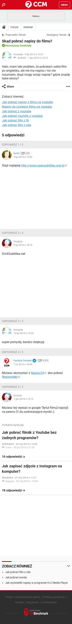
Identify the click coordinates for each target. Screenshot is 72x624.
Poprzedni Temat (16, 34)
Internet (28, 27)
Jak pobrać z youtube (16, 111)
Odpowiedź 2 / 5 (12, 232)
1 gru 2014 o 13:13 (38, 57)
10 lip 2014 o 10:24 (23, 333)
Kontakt (19, 602)
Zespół (9, 597)
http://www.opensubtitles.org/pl (42, 165)
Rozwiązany (12, 45)
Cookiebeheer (49, 602)
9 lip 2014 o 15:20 (22, 156)
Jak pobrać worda (16, 577)
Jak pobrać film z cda (18, 572)
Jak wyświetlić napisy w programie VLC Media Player (36, 582)
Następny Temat (56, 34)
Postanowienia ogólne (28, 597)
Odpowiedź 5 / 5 (12, 386)
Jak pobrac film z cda (16, 125)
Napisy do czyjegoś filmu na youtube (27, 106)
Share (10, 86)
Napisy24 (37, 373)
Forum (14, 27)
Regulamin (32, 602)
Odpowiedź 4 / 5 (12, 352)
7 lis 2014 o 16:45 (22, 364)
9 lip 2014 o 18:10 (22, 245)
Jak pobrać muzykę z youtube (22, 116)
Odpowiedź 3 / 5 (12, 321)
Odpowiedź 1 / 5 (12, 144)
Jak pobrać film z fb (15, 120)
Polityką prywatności (54, 597)
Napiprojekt (9, 377)
